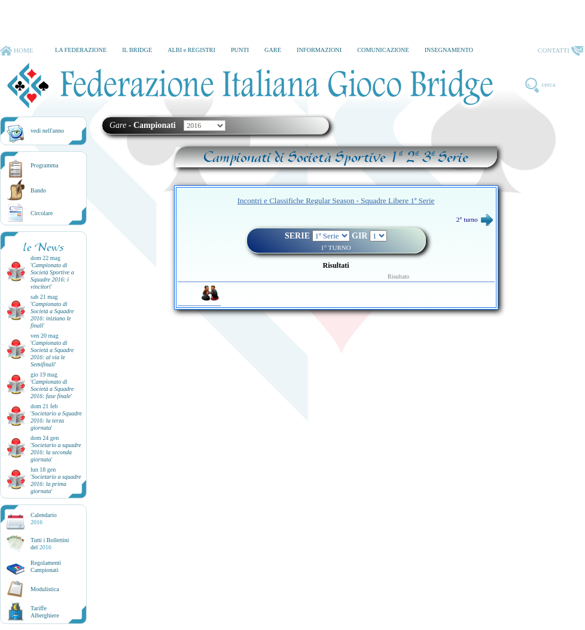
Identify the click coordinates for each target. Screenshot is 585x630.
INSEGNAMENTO (449, 50)
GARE (272, 50)
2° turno (474, 219)
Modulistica (45, 589)
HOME (16, 51)
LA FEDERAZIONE (80, 50)
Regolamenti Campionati (46, 566)
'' (52, 276)
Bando (38, 190)
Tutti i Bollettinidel (50, 544)
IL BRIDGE (137, 50)
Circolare (42, 213)
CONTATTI (560, 51)
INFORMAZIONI (319, 50)
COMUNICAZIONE (383, 50)
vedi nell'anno (47, 130)
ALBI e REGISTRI (191, 50)
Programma (45, 165)
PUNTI (240, 50)
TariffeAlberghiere (45, 612)
